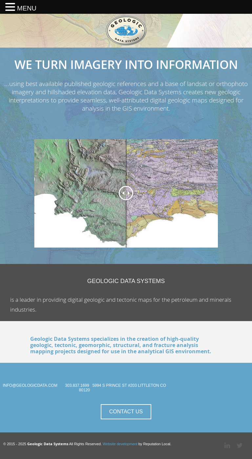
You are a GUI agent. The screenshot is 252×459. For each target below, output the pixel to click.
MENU (26, 8)
